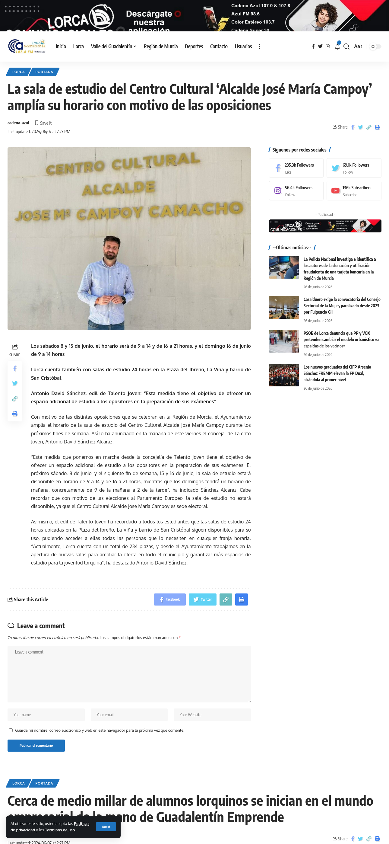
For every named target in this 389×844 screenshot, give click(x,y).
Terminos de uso (60, 829)
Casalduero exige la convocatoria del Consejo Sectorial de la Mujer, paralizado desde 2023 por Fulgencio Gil (342, 321)
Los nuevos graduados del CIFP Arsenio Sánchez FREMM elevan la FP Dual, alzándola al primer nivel (337, 389)
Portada (44, 87)
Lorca (18, 87)
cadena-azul (18, 138)
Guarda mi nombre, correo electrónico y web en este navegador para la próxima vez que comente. (99, 745)
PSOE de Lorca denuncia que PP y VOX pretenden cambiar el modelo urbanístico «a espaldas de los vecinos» (341, 355)
